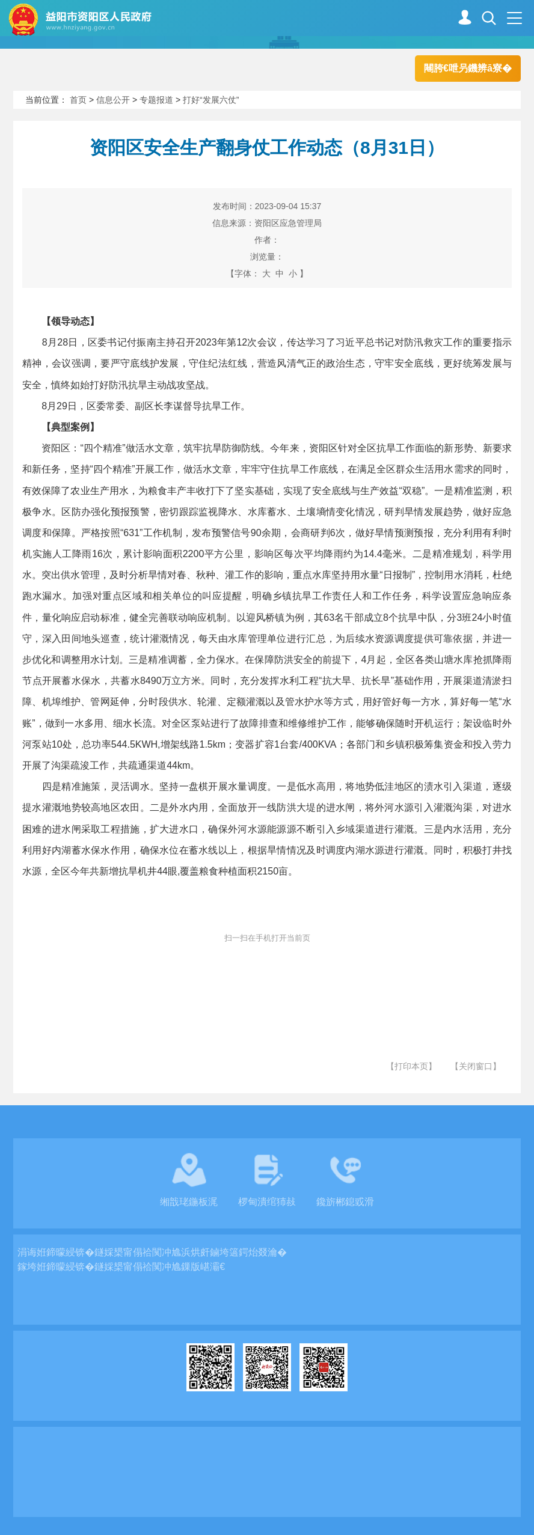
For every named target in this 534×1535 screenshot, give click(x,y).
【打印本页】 (411, 1066)
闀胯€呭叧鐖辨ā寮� (468, 68)
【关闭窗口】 (475, 1066)
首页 (78, 100)
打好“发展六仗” (211, 100)
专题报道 (156, 100)
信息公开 (113, 100)
